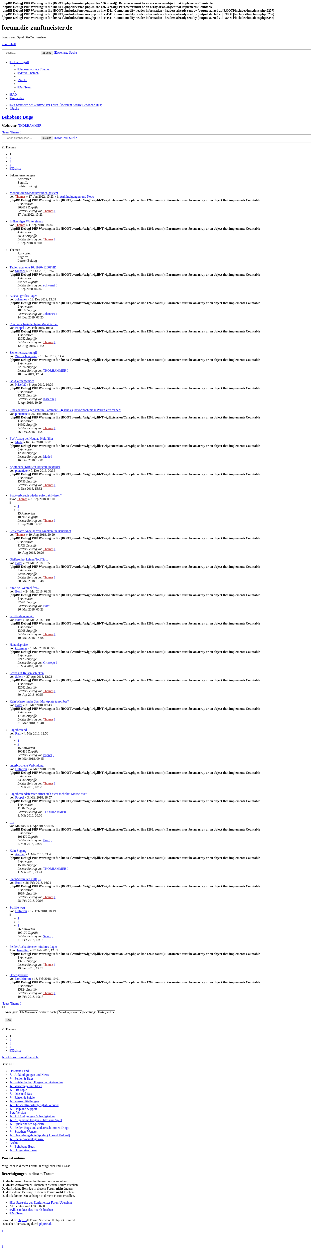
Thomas (20, 196)
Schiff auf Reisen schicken (27, 673)
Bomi (18, 563)
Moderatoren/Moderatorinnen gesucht (34, 193)
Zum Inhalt (9, 44)
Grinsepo (21, 648)
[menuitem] (34, 69)
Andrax (20, 854)
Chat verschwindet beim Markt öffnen (34, 324)
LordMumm (23, 978)
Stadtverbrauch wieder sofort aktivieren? (36, 495)
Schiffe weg (17, 907)
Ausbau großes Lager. (24, 295)
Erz (12, 822)
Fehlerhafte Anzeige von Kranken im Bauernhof (40, 531)
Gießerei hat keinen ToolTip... (29, 559)
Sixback (20, 271)
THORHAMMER (30, 125)
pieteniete (21, 413)
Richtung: (99, 1012)
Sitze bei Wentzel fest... (25, 587)
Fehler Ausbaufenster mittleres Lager (33, 946)
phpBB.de (45, 1223)
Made (18, 442)
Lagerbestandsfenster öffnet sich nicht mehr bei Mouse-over (48, 794)
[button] (15, 168)
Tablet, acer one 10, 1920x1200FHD (33, 267)
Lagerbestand (18, 730)
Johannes (21, 299)
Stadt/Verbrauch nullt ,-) (25, 879)
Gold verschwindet (22, 381)
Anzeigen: (21, 1012)
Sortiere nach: (60, 1012)
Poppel (19, 327)
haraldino (23, 950)
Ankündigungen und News (77, 196)
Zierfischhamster (26, 356)
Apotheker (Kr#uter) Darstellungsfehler (35, 467)
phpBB (22, 1220)
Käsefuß (20, 384)
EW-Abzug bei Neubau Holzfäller (31, 438)
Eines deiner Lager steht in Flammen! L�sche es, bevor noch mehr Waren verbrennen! (65, 410)
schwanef (49, 285)
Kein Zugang (18, 850)
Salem (19, 676)
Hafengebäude (19, 975)
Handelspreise (19, 644)
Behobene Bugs (17, 117)
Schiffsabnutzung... (22, 616)
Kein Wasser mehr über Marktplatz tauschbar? (39, 701)
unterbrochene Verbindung (27, 765)
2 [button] (10, 157)
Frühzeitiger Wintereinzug (26, 221)
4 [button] (10, 165)
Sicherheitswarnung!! (23, 352)
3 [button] (10, 161)
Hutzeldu (21, 769)
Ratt (18, 733)
